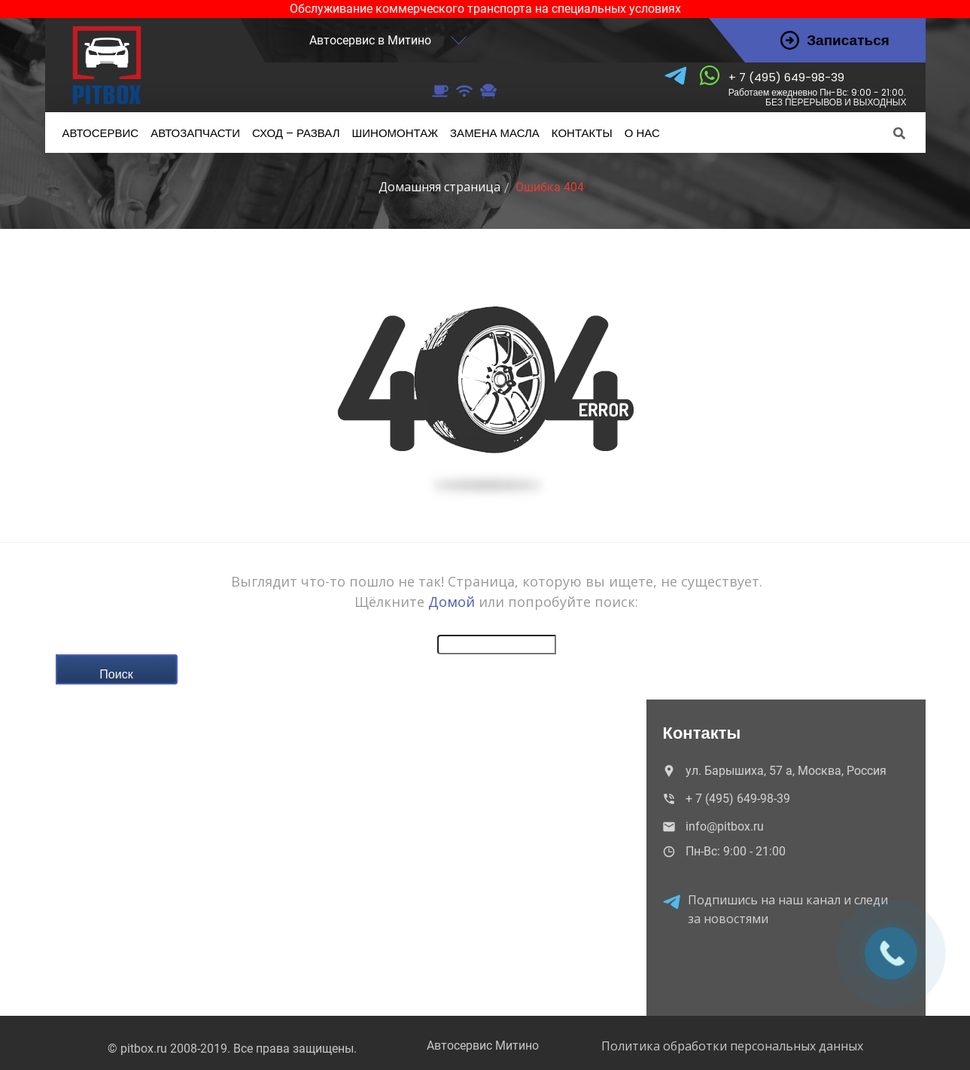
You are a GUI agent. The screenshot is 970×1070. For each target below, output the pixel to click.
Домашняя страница (439, 186)
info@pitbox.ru (712, 826)
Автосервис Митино (483, 1045)
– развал (296, 133)
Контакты (582, 133)
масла (495, 133)
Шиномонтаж (395, 133)
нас (642, 133)
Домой (451, 602)
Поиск (115, 673)
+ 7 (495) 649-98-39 (817, 88)
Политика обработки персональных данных (732, 1046)
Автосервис (100, 133)
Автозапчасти (195, 133)
